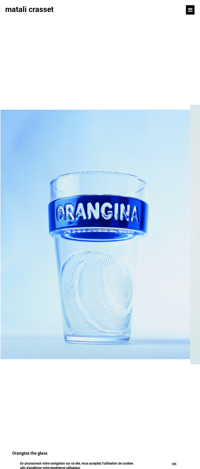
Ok (174, 464)
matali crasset (29, 9)
